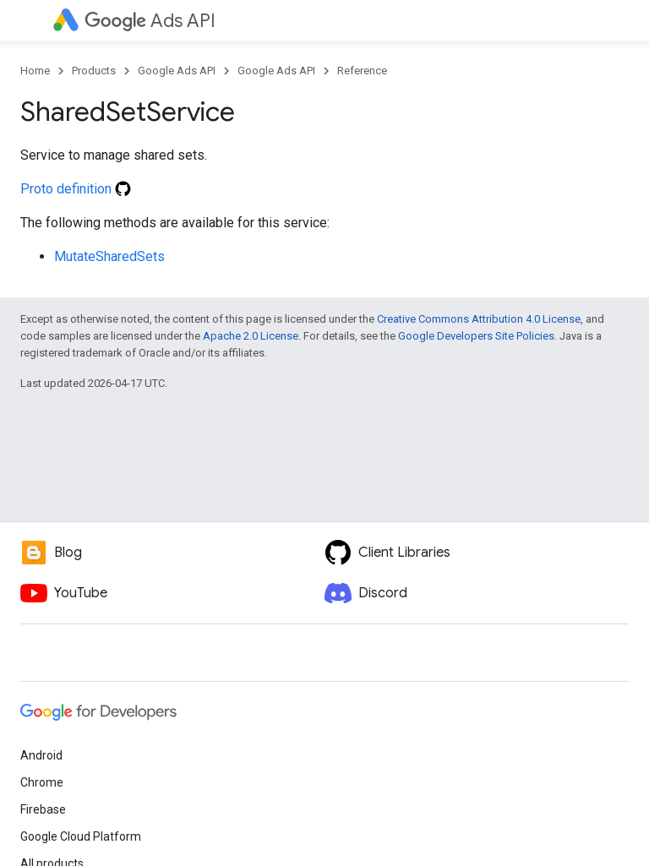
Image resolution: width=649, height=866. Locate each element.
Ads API (150, 20)
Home (35, 70)
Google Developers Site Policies (476, 336)
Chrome (41, 782)
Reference (362, 70)
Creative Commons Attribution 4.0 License (479, 319)
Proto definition (75, 189)
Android (41, 755)
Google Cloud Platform (80, 836)
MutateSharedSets (109, 256)
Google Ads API (176, 70)
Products (94, 70)
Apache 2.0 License (250, 336)
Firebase (43, 809)
